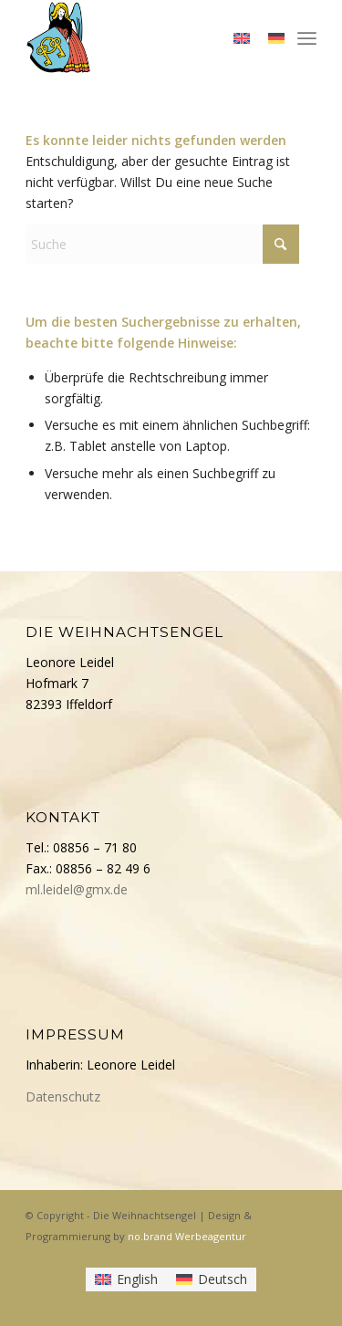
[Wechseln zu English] (126, 1279)
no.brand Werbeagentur (187, 1236)
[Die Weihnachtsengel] (142, 36)
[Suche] (162, 244)
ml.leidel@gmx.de (77, 889)
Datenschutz (63, 1096)
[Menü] (306, 36)
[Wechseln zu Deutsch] (211, 1279)
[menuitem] (306, 36)
